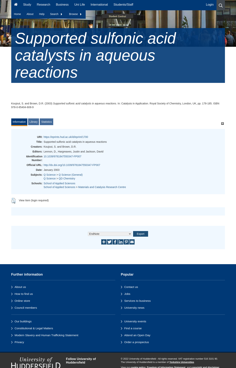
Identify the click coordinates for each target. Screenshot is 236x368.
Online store (22, 300)
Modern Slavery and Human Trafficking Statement (46, 335)
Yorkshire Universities (181, 362)
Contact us (131, 286)
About (30, 14)
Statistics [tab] (46, 121)
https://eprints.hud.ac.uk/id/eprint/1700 (66, 136)
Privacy (19, 342)
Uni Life (79, 4)
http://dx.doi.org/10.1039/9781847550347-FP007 (72, 165)
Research (43, 4)
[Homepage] (15, 5)
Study (27, 4)
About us (20, 286)
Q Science (50, 174)
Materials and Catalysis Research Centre (102, 187)
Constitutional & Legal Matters (34, 328)
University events (135, 321)
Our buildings (23, 321)
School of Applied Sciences (59, 183)
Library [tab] (34, 121)
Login (210, 4)
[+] (222, 123)
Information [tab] (19, 121)
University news (134, 307)
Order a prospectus (136, 342)
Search (56, 14)
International (99, 4)
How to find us (24, 293)
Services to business (137, 300)
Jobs (127, 293)
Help (41, 14)
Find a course (133, 328)
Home (17, 14)
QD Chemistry (67, 178)
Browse (75, 14)
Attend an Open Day (137, 335)
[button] (221, 5)
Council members (26, 307)
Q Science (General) (71, 174)
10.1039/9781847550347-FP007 (63, 156)
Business (62, 4)
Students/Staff (123, 4)
